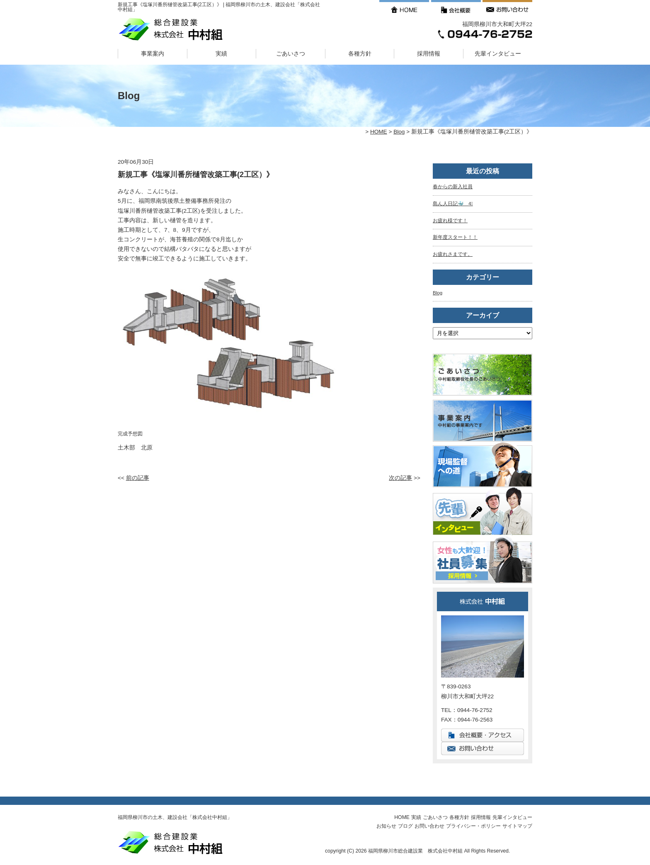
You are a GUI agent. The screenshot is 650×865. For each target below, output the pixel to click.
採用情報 (428, 54)
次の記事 (400, 478)
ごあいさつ (290, 54)
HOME (378, 132)
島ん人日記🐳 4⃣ (453, 203)
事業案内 (152, 54)
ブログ (405, 826)
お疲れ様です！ (450, 220)
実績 (221, 54)
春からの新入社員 (453, 186)
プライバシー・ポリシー (473, 826)
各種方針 (359, 54)
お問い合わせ (429, 826)
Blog (399, 132)
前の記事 (137, 478)
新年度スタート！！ (455, 237)
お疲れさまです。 (453, 254)
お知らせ (386, 826)
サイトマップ (517, 826)
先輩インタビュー (498, 54)
